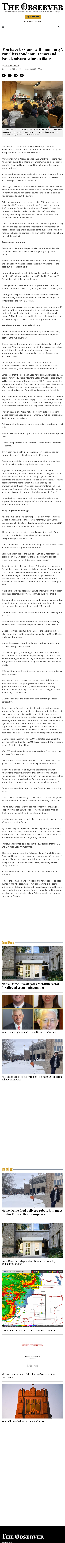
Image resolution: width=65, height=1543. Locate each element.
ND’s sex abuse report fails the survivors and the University (28, 1376)
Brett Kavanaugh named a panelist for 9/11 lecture (29, 1032)
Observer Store (28, 21)
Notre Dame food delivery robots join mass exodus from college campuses (32, 1078)
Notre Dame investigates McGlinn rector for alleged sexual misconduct (30, 985)
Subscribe (38, 21)
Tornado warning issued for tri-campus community (30, 1330)
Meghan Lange (11, 65)
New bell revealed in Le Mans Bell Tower (23, 1421)
